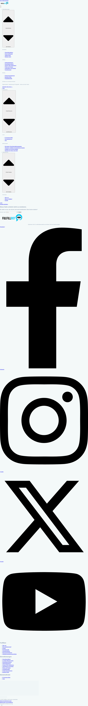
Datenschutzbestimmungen (6, 700)
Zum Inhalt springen (4, 0)
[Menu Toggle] (0, 6)
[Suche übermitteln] (17, 212)
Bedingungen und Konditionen (6, 702)
